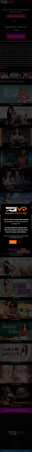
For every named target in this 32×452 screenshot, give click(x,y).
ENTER (13, 242)
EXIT (20, 242)
